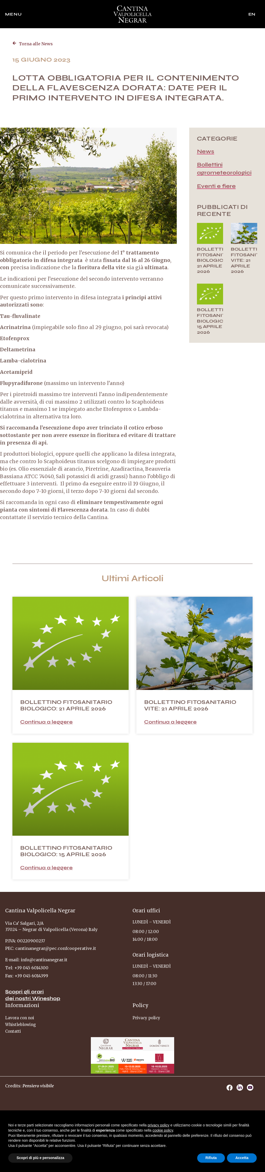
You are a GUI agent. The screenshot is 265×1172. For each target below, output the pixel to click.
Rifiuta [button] (211, 1158)
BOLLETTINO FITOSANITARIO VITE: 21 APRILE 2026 (190, 705)
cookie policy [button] (162, 1130)
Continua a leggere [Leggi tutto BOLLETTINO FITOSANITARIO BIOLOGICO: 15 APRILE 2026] (46, 868)
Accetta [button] (241, 1158)
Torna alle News (36, 43)
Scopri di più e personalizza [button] (40, 1158)
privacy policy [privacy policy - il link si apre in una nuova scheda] (159, 1125)
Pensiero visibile (38, 1085)
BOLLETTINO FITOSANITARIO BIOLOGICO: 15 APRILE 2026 (218, 321)
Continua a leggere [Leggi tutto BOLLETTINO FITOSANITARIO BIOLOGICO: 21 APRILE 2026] (46, 722)
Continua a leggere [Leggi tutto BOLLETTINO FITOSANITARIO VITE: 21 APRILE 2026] (170, 722)
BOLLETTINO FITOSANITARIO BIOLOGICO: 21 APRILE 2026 (218, 260)
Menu (13, 14)
